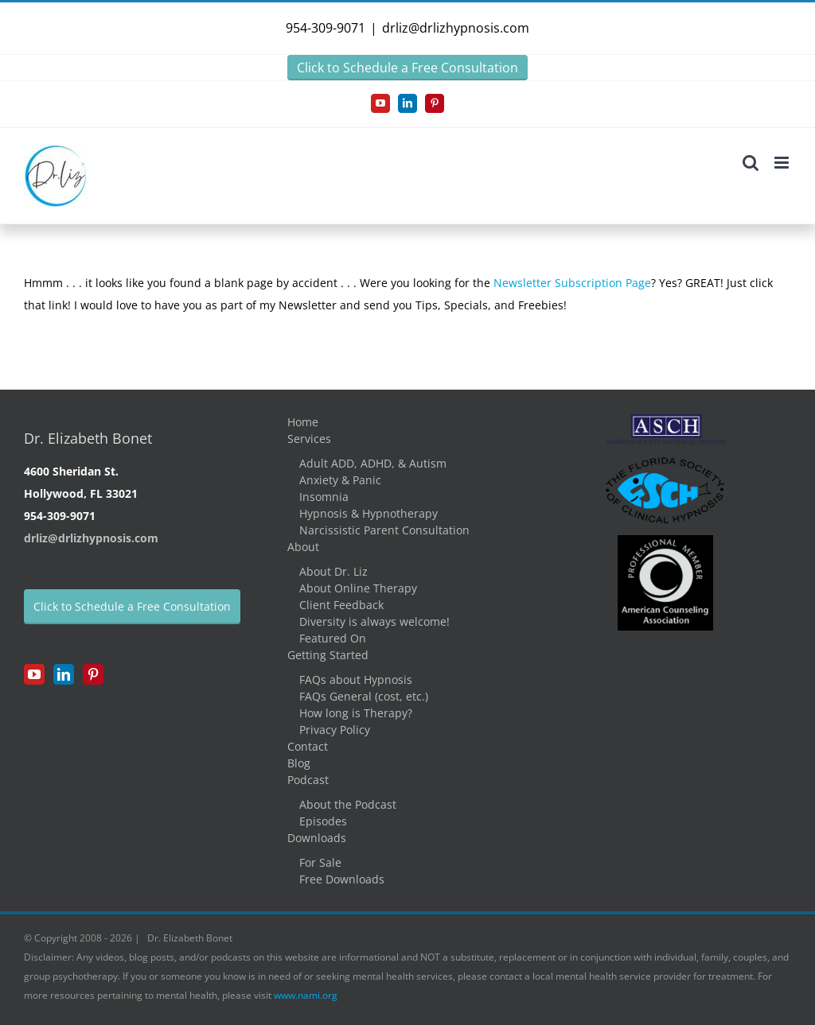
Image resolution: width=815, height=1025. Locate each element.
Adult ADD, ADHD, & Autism (372, 463)
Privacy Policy (334, 729)
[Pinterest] (93, 674)
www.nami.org (305, 995)
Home (302, 421)
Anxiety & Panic (340, 479)
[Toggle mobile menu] (782, 162)
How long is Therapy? (355, 712)
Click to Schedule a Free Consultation (407, 67)
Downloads (316, 837)
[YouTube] (34, 674)
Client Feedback (341, 604)
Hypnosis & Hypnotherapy (368, 513)
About (303, 546)
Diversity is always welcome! (374, 621)
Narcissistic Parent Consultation (384, 530)
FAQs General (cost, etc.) (363, 696)
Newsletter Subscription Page (572, 282)
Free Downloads (341, 879)
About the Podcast (347, 804)
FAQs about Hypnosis (355, 679)
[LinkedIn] (63, 674)
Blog (298, 763)
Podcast (308, 779)
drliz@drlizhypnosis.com (455, 28)
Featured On (332, 638)
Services (309, 438)
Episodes (323, 821)
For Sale (320, 862)
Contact (307, 746)
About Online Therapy (358, 588)
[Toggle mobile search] (750, 162)
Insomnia (324, 496)
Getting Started (328, 654)
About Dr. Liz (333, 571)
